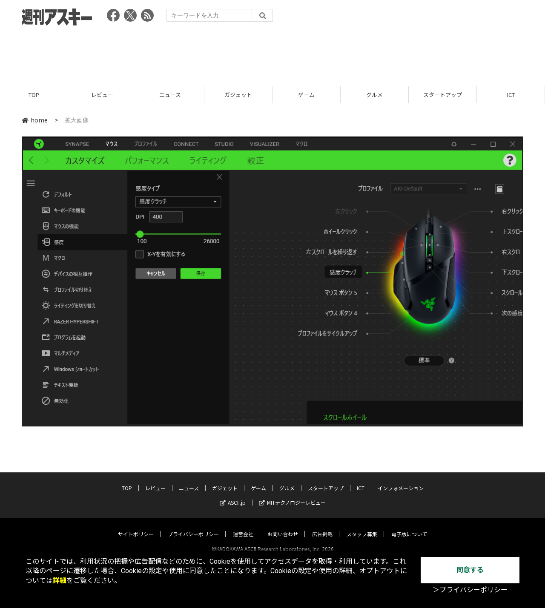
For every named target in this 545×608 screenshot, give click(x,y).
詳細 (59, 581)
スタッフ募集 (362, 526)
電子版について (409, 526)
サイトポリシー (136, 526)
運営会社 (243, 526)
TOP (34, 95)
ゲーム (306, 95)
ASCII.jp (233, 494)
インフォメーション (401, 480)
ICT (511, 95)
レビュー (102, 95)
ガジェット (238, 95)
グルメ (374, 95)
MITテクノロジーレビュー (292, 494)
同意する (470, 570)
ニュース (170, 95)
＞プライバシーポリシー (470, 590)
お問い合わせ (282, 526)
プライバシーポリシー (193, 526)
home (35, 120)
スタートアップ (442, 95)
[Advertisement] (272, 53)
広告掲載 (322, 526)
